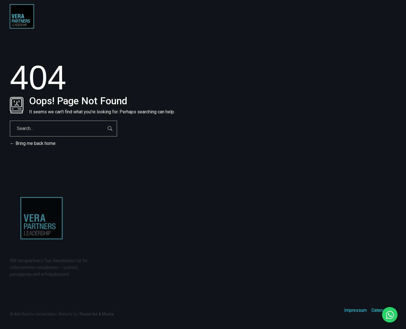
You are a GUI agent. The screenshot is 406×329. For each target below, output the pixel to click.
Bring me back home (33, 143)
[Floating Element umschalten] (390, 315)
